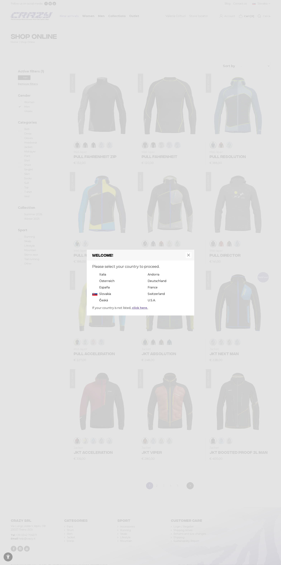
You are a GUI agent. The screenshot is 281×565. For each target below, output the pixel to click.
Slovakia (105, 294)
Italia (102, 274)
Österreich (107, 281)
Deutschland (157, 281)
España (104, 287)
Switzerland (156, 294)
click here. (140, 308)
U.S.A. (152, 300)
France (153, 287)
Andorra (153, 274)
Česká (103, 300)
